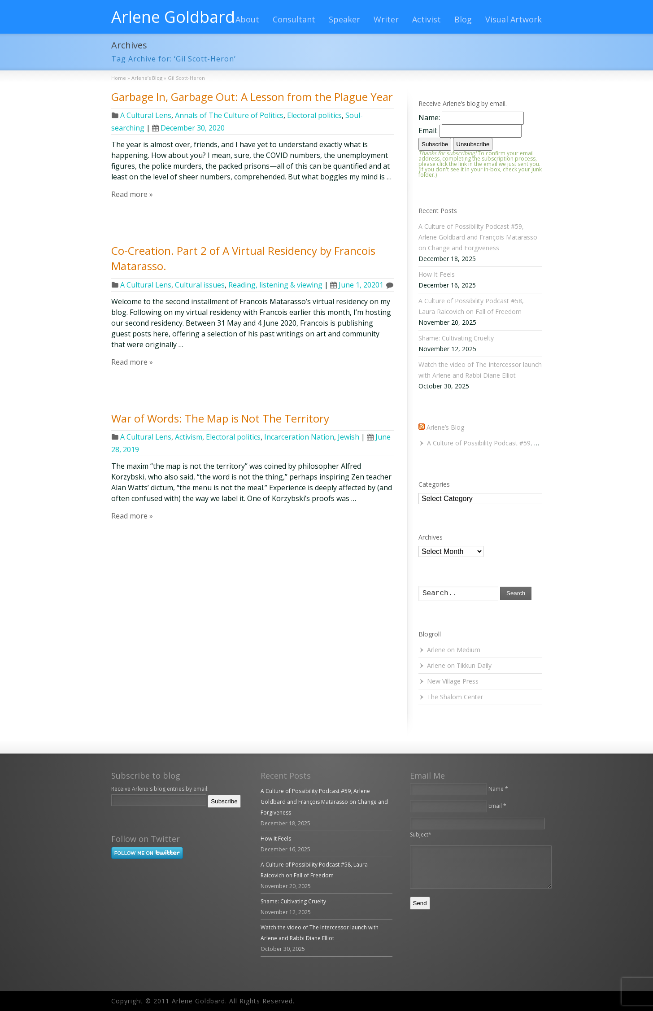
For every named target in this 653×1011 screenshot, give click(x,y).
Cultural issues (200, 285)
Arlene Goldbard (173, 17)
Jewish (348, 437)
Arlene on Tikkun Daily (459, 665)
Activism (188, 437)
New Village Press (453, 681)
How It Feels (436, 274)
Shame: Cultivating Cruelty (456, 338)
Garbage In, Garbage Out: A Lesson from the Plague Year (252, 96)
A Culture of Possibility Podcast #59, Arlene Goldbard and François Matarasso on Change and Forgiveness (477, 237)
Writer (386, 19)
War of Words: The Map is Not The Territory (220, 418)
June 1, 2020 (354, 285)
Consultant (294, 19)
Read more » (132, 194)
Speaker (344, 19)
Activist (426, 19)
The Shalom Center (455, 697)
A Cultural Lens (145, 115)
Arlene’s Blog (445, 427)
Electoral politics (314, 115)
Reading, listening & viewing (275, 285)
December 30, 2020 (188, 128)
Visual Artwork (513, 19)
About (247, 19)
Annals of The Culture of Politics (229, 115)
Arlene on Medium (453, 649)
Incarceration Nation (299, 437)
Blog (463, 19)
